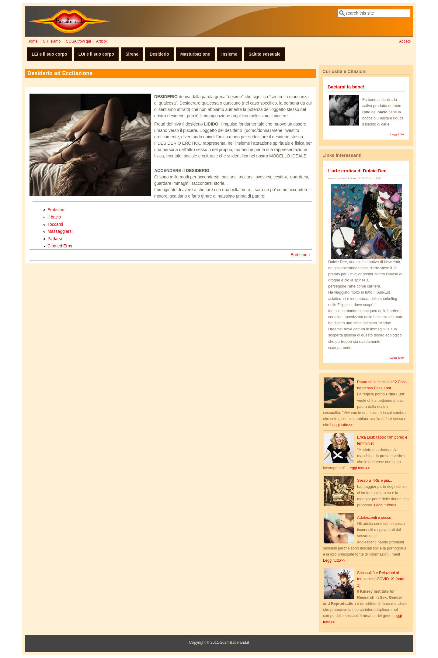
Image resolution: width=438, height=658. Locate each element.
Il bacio (54, 217)
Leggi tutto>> (341, 425)
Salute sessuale (264, 54)
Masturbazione (195, 54)
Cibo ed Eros (59, 245)
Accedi (405, 41)
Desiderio (159, 54)
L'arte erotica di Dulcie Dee (357, 170)
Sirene (131, 54)
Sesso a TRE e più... (374, 480)
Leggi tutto (397, 134)
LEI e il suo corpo (49, 54)
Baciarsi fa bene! (346, 86)
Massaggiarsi (59, 231)
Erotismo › (300, 254)
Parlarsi (54, 238)
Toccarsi (55, 224)
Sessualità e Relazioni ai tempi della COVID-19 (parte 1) (381, 579)
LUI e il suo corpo (96, 54)
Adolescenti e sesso (374, 517)
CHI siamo (52, 41)
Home (32, 41)
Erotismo (55, 209)
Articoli (102, 41)
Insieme (229, 54)
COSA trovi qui (78, 41)
